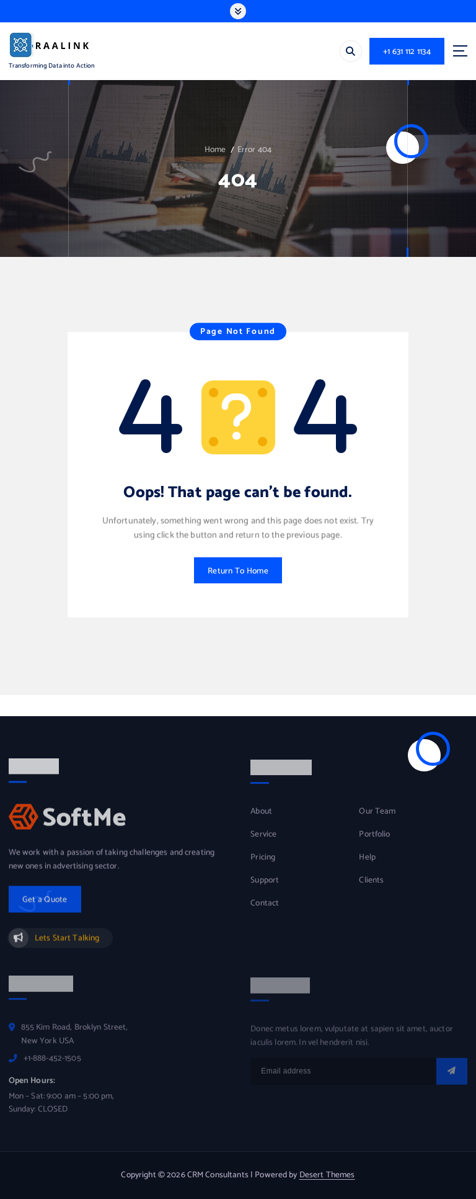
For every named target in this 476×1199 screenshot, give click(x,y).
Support (264, 888)
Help (367, 865)
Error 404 (254, 149)
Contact (264, 911)
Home (215, 149)
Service (263, 842)
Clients (371, 888)
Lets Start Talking (67, 946)
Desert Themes (327, 1175)
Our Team (377, 819)
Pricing (262, 865)
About (261, 819)
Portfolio (374, 842)
